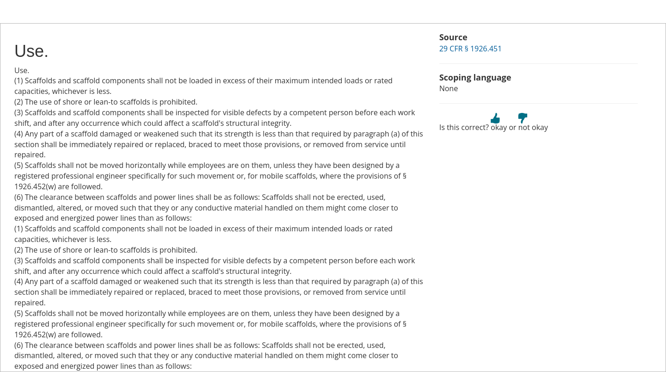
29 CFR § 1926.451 (470, 48)
